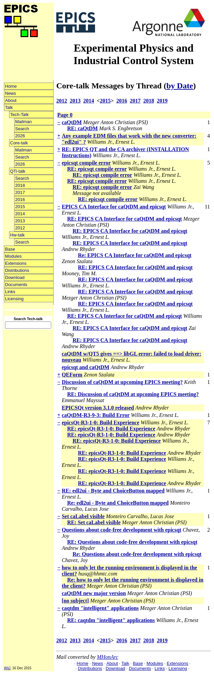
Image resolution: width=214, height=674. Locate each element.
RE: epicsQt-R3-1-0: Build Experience (111, 428)
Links (10, 291)
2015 (20, 206)
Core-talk (19, 142)
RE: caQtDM (82, 128)
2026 (20, 135)
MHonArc (107, 657)
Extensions (16, 263)
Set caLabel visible (83, 516)
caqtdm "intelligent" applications (100, 608)
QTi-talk (17, 171)
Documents (16, 284)
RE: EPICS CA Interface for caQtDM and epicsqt (124, 219)
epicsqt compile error (86, 163)
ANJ (7, 668)
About (11, 100)
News (10, 93)
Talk (9, 107)
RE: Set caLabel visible (94, 522)
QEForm (72, 374)
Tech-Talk (19, 114)
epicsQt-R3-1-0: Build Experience (100, 422)
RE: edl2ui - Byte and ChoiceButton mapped (113, 491)
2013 (20, 220)
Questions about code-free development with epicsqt (121, 530)
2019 (162, 101)
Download (15, 277)
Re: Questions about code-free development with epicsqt (137, 554)
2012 (20, 227)
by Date (179, 85)
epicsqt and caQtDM (85, 367)
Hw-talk (17, 234)
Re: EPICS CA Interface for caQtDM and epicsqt (134, 255)
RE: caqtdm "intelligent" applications (111, 620)
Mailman (23, 121)
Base (10, 249)
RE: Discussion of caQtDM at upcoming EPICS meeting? (133, 394)
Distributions (17, 270)
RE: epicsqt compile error (97, 169)
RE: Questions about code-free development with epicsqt (132, 542)
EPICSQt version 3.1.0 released (98, 408)
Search (22, 128)
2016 (20, 199)
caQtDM (72, 122)
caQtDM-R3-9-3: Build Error (95, 415)
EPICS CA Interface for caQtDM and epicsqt (114, 206)
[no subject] (75, 600)
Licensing (14, 298)
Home (11, 86)
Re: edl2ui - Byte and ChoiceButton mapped (118, 503)
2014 (20, 213)
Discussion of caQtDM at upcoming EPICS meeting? (122, 382)
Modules (13, 256)
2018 (20, 185)
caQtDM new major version (94, 593)
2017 (20, 192)
